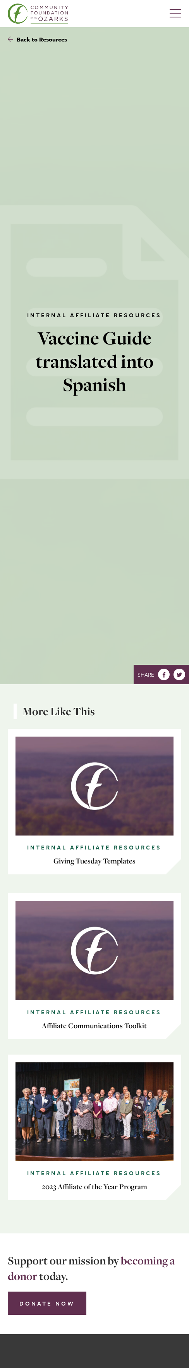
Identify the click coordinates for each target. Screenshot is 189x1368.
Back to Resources (37, 39)
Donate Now (47, 1303)
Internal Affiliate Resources (94, 315)
